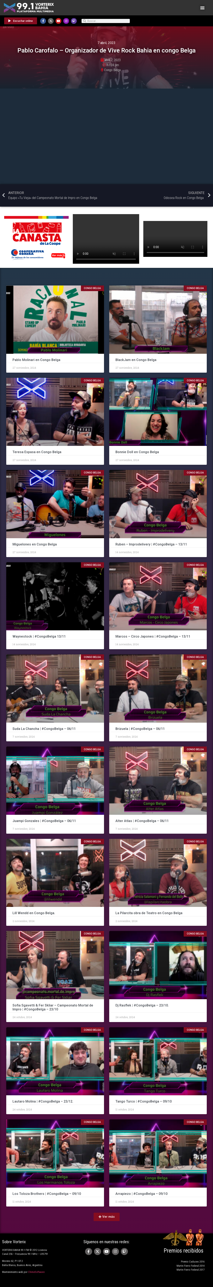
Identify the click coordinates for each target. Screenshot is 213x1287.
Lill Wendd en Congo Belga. (33, 913)
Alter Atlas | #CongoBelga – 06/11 (142, 821)
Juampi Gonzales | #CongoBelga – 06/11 (44, 821)
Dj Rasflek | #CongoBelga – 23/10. (142, 1005)
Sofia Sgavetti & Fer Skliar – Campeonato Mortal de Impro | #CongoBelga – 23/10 (52, 1007)
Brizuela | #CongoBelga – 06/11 (140, 729)
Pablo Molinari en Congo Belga (36, 360)
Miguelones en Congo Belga (34, 544)
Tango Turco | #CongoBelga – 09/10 (143, 1101)
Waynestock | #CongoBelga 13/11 (39, 636)
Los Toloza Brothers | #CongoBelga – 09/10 (46, 1194)
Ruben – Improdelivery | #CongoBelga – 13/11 (151, 544)
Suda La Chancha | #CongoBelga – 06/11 (44, 729)
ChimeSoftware (36, 1272)
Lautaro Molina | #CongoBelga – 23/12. (42, 1101)
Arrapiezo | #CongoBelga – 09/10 (141, 1194)
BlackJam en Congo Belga (135, 360)
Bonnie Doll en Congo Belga (137, 452)
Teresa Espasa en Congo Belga (36, 452)
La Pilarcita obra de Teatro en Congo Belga (148, 913)
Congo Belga (112, 70)
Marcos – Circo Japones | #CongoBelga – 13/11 (152, 636)
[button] (202, 7)
